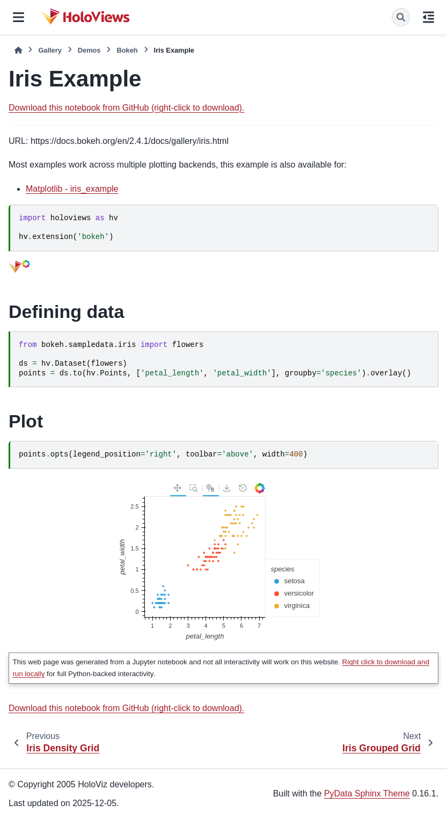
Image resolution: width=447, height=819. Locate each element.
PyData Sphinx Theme (367, 793)
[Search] (401, 17)
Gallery (49, 50)
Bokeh (126, 50)
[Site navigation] (18, 17)
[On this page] (428, 17)
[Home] (18, 50)
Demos (89, 50)
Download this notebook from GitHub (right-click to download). (126, 107)
